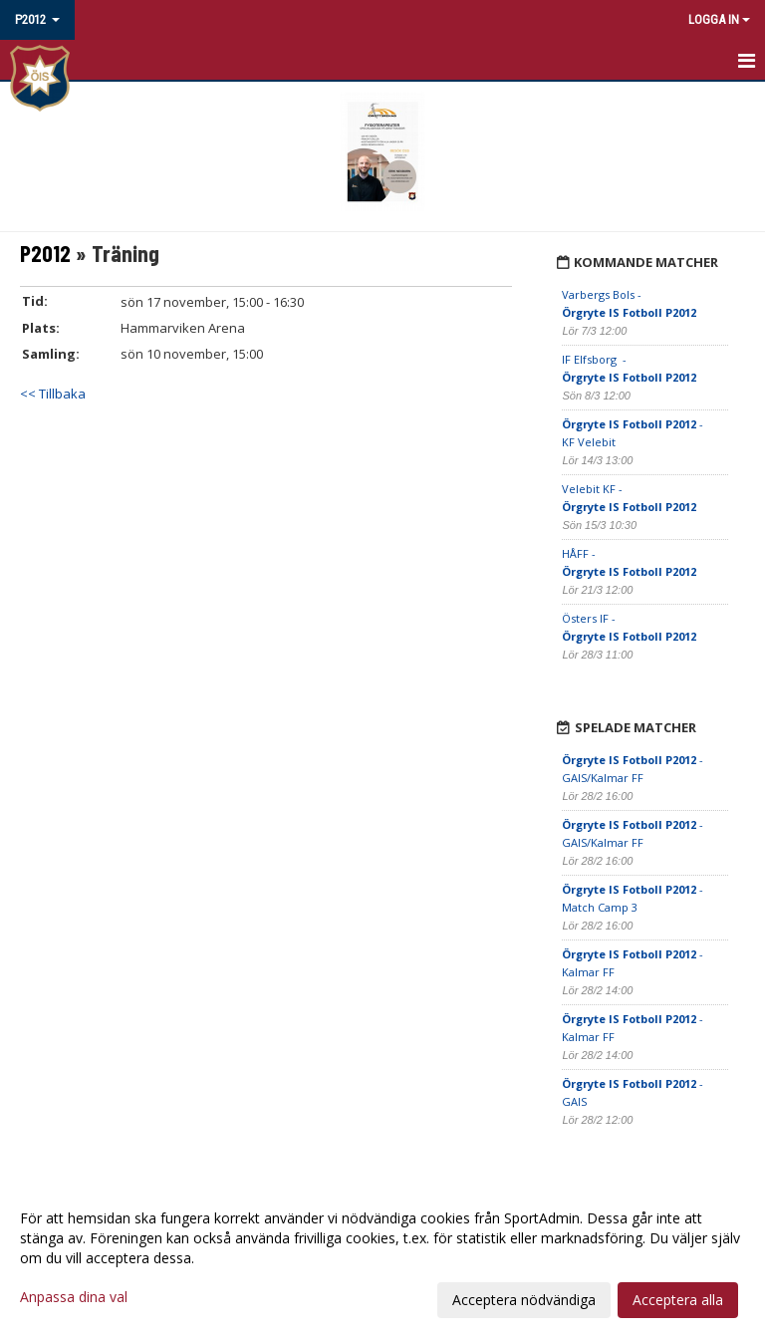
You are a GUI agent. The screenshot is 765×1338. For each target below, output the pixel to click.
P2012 (45, 253)
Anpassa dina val (74, 1297)
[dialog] (382, 1258)
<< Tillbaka (53, 393)
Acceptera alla (678, 1299)
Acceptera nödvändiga (524, 1299)
